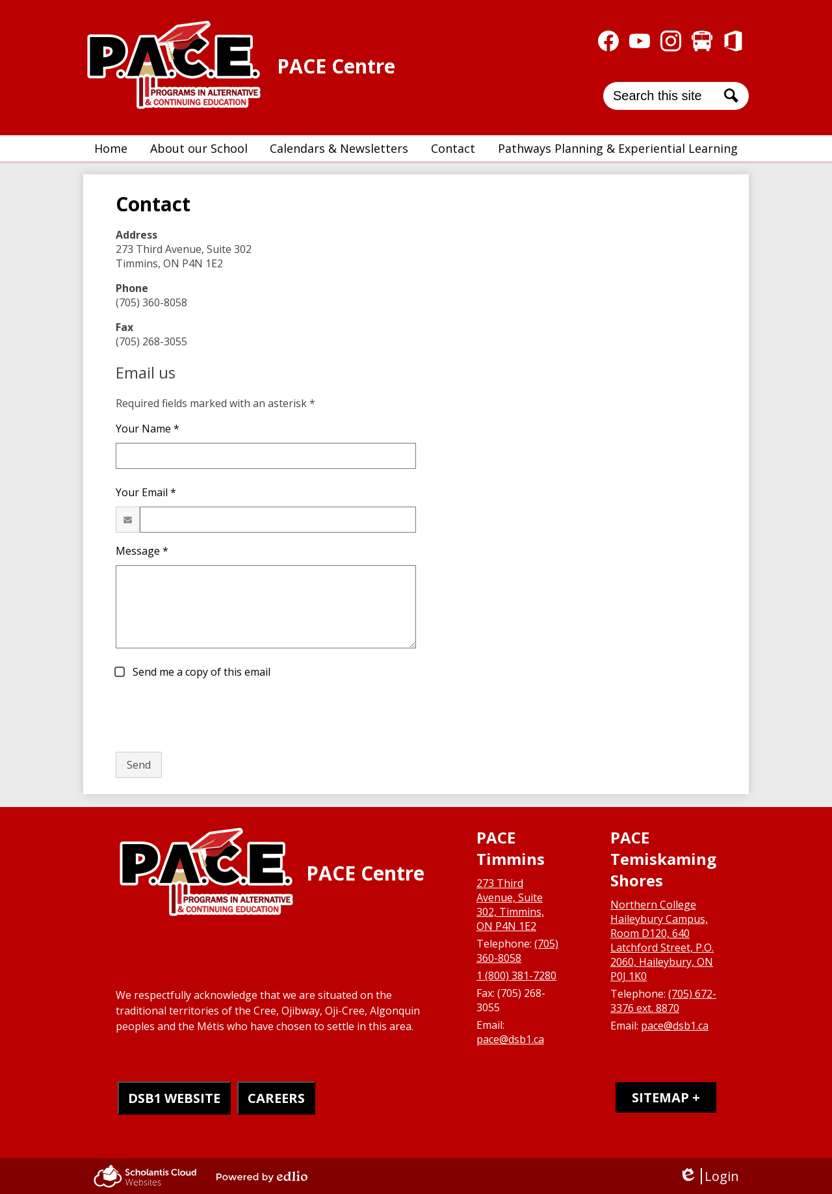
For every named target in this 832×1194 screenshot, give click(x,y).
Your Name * (147, 428)
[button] (199, 148)
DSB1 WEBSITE (174, 1098)
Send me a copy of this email (200, 672)
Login (709, 1176)
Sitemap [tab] (660, 1097)
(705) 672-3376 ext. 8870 (663, 1001)
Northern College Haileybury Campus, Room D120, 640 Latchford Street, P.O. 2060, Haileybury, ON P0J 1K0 (662, 940)
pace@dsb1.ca (510, 1039)
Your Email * (146, 492)
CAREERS (276, 1098)
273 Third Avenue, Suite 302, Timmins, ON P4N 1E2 (510, 904)
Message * (142, 551)
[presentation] (214, 716)
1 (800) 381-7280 (516, 975)
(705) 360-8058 (517, 950)
